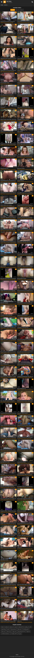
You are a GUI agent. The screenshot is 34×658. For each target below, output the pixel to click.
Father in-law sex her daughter (23, 596)
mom (29, 463)
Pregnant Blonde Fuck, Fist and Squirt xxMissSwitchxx (25, 205)
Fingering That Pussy (4, 168)
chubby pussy (15, 475)
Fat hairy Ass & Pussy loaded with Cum (7, 229)
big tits (15, 120)
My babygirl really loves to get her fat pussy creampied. (25, 486)
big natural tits (21, 631)
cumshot (15, 438)
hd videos (19, 96)
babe (26, 34)
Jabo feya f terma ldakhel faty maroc (7, 486)
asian (13, 96)
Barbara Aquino (3, 254)
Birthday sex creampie (21, 510)
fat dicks (26, 548)
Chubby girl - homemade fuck (22, 327)
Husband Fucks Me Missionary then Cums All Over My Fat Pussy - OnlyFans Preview (25, 82)
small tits (19, 34)
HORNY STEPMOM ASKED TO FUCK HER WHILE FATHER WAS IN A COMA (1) (8, 425)
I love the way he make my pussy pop (7, 21)
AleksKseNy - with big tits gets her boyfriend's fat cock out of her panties (25, 241)
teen (5, 22)
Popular (12, 9)
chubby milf (14, 633)
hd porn (12, 145)
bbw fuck (9, 631)
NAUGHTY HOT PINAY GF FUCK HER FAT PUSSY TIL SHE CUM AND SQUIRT (8, 388)
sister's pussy (3, 266)
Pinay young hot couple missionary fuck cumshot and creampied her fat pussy (8, 351)
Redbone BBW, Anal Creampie (6, 205)
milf (32, 96)
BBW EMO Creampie (4, 302)
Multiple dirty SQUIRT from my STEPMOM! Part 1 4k (8, 339)
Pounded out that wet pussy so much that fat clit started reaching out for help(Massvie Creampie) (8, 413)
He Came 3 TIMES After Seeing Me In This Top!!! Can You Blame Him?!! (25, 535)
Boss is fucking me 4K (4, 364)
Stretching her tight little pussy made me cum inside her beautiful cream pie (8, 217)
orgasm (15, 169)
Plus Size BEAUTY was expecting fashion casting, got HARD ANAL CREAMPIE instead (25, 156)
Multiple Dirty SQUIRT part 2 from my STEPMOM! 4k (8, 523)
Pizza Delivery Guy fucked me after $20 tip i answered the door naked (25, 254)
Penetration (2, 107)
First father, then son (21, 33)
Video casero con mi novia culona (23, 107)
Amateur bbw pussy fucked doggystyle (7, 290)
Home (2, 5)
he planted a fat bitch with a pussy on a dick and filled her (25, 94)
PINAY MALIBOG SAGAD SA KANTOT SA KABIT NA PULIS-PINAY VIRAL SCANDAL (25, 302)
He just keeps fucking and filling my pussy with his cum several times (8, 241)
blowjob (22, 22)
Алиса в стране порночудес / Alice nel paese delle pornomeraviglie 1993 (8, 119)
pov (6, 22)
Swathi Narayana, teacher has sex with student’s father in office (8, 621)
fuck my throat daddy (4, 596)
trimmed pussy (31, 340)
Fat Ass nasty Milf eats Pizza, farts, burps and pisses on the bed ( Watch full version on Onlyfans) (25, 229)
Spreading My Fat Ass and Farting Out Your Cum (8, 180)
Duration (21, 9)
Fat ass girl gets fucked (4, 82)
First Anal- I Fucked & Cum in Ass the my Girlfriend (25, 217)
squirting (3, 629)
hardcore (25, 22)
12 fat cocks (19, 547)
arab (14, 487)
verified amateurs (29, 157)
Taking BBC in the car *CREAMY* (23, 119)
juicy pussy (10, 475)
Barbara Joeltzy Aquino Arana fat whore (24, 449)
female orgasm (29, 71)
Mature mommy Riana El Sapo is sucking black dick (8, 547)
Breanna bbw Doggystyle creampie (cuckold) (25, 498)
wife (30, 627)
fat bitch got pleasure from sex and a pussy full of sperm (25, 437)
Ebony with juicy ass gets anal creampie (24, 474)
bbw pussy (13, 629)
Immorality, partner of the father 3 (6, 94)
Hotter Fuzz (19, 621)
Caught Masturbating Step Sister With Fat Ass (25, 376)
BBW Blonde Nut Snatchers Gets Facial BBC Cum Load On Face (25, 400)
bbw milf (21, 627)
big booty (14, 304)
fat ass (15, 47)
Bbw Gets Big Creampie (21, 278)
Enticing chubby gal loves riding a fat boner (8, 608)
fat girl (19, 633)
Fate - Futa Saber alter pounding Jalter (7, 400)
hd (27, 353)
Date (17, 9)
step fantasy (15, 524)
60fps (7, 34)
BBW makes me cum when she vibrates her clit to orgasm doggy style (8, 449)
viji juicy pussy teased (21, 461)
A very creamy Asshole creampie (23, 58)
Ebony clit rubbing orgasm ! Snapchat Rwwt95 (25, 584)
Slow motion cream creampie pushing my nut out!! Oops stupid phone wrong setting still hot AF (25, 266)
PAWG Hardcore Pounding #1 (6, 572)
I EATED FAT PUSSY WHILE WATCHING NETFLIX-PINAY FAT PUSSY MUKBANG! (25, 70)
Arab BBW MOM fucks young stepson (24, 608)
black (13, 206)
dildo (31, 450)
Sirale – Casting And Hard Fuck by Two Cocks (8, 45)
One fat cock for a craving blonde (6, 131)
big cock (31, 193)
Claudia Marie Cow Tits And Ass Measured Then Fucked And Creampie (8, 70)
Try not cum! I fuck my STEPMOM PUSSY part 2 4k (25, 45)
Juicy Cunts (2, 474)
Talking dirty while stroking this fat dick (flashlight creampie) (8, 58)
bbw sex (3, 631)
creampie (31, 22)
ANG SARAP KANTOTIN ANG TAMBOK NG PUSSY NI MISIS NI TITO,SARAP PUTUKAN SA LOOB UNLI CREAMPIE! (8, 33)
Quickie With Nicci (20, 180)
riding (14, 132)
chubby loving (25, 291)
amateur (2, 22)
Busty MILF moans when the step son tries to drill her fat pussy (25, 351)
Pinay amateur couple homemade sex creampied (8, 327)
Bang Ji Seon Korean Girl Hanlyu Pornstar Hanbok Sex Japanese (25, 290)
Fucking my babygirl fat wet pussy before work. (25, 572)
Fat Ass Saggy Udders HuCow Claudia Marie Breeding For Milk (25, 143)
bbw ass (19, 629)
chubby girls (26, 629)
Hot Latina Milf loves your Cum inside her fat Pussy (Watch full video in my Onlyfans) (8, 192)
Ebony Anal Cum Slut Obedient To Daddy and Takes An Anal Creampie (8, 376)
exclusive (12, 59)
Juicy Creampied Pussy (21, 388)
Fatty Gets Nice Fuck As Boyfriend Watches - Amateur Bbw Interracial (8, 156)
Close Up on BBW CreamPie (22, 413)
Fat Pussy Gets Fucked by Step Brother (7, 535)
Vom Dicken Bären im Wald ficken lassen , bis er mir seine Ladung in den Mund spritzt (25, 559)
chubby (26, 627)
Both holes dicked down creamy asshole (8, 278)
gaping (28, 438)
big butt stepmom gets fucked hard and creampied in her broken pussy (25, 364)
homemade (29, 96)
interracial (9, 548)
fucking (8, 47)
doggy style (31, 169)
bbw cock (30, 548)
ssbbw (6, 627)
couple (27, 340)
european (29, 34)
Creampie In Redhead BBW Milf (6, 315)
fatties (8, 157)
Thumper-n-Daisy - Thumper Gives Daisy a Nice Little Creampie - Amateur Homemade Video (8, 510)
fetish (31, 47)
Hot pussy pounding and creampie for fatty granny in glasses (25, 339)
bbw (28, 22)
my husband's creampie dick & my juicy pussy (8, 584)
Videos (6, 5)
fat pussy (10, 438)
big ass (8, 22)
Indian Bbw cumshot (4, 559)
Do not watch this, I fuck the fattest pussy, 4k (8, 437)
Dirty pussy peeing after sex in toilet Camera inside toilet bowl (8, 498)
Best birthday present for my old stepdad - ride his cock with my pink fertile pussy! (25, 523)
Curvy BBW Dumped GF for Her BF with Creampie (25, 192)
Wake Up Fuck (20, 131)
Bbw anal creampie (21, 168)
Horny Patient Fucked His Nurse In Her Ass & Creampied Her (25, 21)
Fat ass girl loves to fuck (4, 461)
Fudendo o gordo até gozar (22, 315)
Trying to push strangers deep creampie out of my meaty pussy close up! (8, 143)
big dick (11, 22)
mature (10, 96)
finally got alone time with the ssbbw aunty (25, 425)
